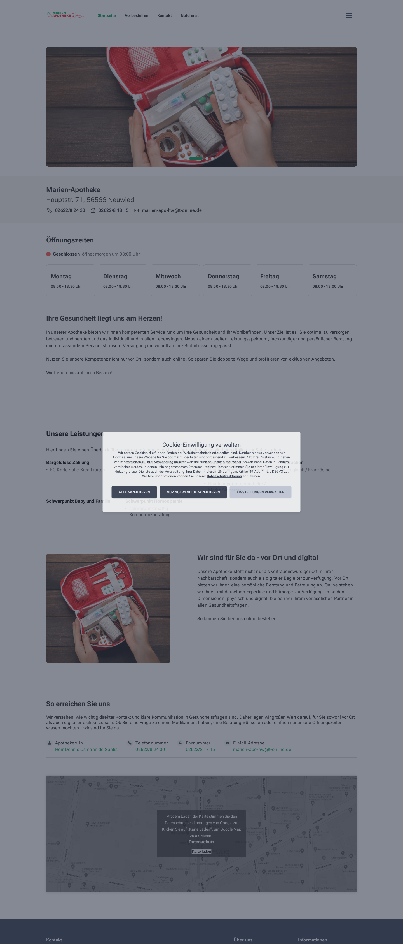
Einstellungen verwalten (261, 492)
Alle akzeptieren (134, 492)
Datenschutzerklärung (224, 476)
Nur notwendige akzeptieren (193, 492)
